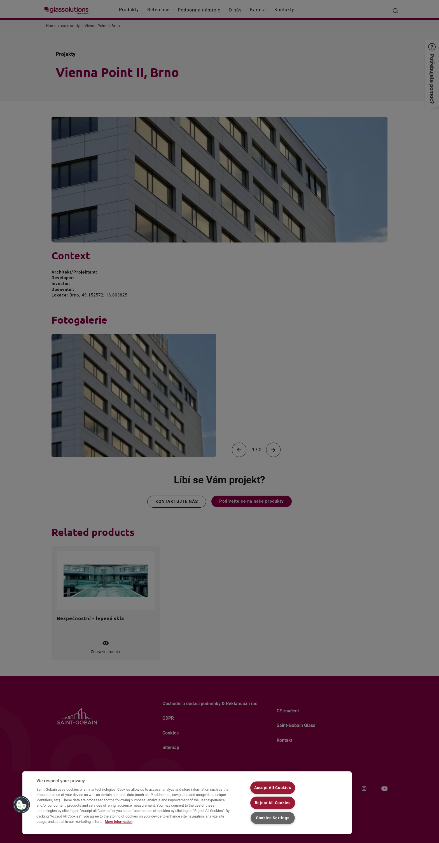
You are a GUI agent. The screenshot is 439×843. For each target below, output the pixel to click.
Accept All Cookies (272, 787)
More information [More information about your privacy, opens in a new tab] (118, 822)
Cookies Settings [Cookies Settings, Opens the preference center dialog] (272, 818)
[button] (22, 805)
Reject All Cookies (273, 802)
